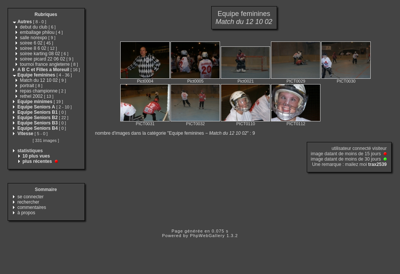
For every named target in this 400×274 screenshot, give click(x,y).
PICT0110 (245, 123)
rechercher (28, 202)
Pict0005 (195, 81)
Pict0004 (145, 81)
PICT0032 (195, 123)
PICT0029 (296, 81)
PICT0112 (296, 123)
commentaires (32, 207)
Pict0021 (245, 81)
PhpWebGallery (207, 235)
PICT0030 (346, 81)
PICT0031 (145, 123)
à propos (26, 212)
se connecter (31, 196)
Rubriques (46, 14)
